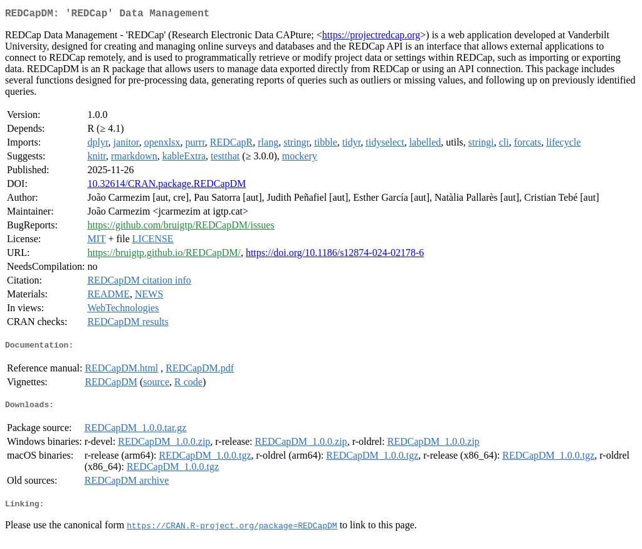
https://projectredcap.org (371, 37)
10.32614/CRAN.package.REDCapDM (166, 186)
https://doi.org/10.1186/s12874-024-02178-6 (335, 255)
